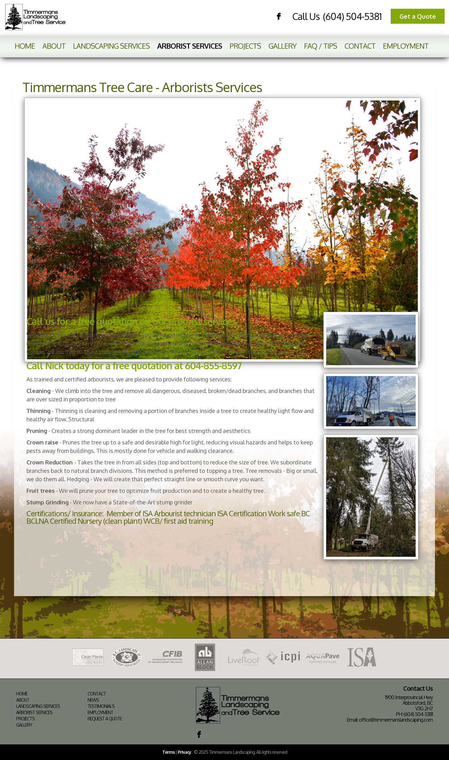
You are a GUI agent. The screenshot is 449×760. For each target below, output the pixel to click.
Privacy (184, 752)
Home (25, 45)
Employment (405, 45)
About (53, 45)
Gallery (282, 45)
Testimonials (101, 706)
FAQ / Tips (320, 45)
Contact (360, 45)
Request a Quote (105, 718)
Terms (168, 752)
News (93, 700)
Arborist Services (189, 45)
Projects (245, 45)
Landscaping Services (111, 45)
